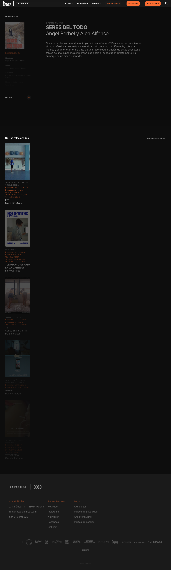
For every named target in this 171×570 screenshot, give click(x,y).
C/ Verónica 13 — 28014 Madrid (26, 506)
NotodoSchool (113, 3)
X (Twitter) (53, 516)
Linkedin (52, 526)
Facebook (53, 521)
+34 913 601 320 (18, 516)
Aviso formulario (83, 516)
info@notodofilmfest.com (22, 511)
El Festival (82, 3)
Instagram (53, 511)
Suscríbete (133, 3)
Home (7, 16)
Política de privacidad (86, 511)
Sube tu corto (153, 3)
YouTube (53, 506)
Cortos (69, 3)
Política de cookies (84, 521)
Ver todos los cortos (156, 138)
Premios (96, 3)
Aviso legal (80, 506)
